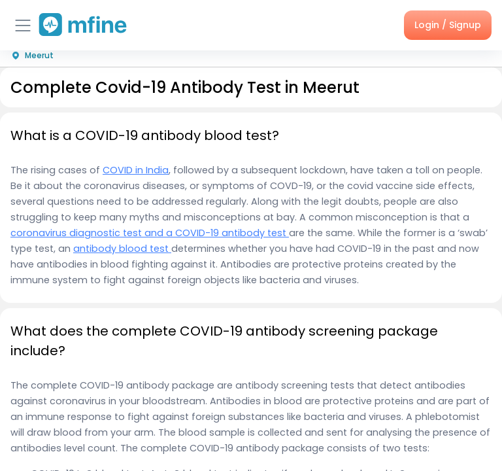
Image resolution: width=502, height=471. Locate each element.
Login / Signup (447, 24)
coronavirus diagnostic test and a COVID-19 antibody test (149, 232)
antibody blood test (122, 248)
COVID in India (136, 170)
